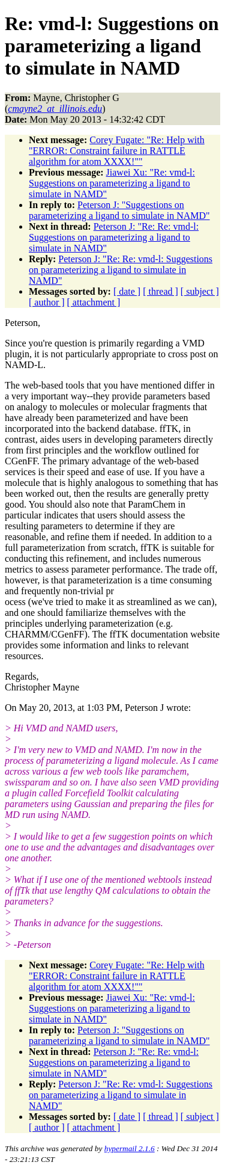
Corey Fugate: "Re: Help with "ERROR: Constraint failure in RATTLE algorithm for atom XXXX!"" (117, 151)
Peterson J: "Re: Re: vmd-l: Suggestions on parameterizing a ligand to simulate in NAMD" (114, 237)
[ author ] (47, 302)
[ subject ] (200, 291)
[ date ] (126, 291)
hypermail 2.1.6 (129, 1148)
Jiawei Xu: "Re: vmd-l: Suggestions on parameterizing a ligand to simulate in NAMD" (112, 183)
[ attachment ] (94, 302)
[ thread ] (160, 291)
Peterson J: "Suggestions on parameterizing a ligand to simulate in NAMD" (119, 210)
